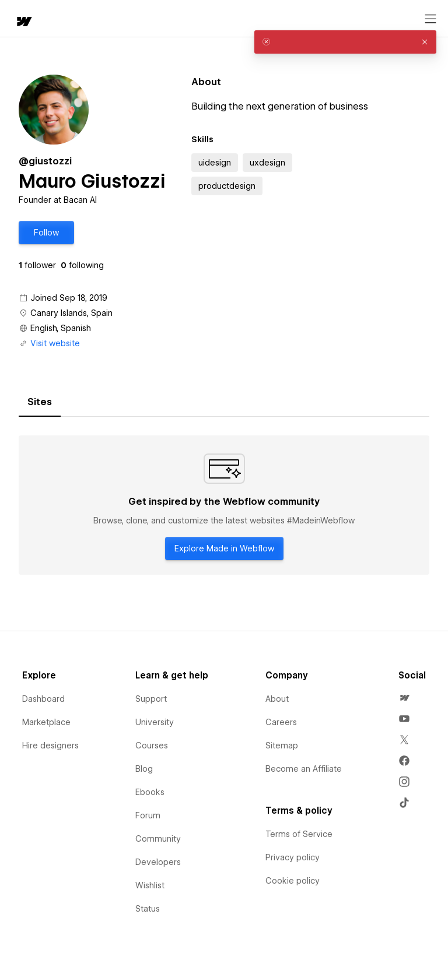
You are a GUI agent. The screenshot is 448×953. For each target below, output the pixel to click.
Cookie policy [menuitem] (292, 880)
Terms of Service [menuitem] (298, 834)
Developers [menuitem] (158, 862)
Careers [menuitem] (281, 722)
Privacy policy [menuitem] (292, 857)
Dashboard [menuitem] (43, 699)
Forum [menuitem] (147, 815)
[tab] (40, 402)
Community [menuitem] (158, 838)
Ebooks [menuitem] (149, 792)
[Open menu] (430, 19)
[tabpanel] (224, 505)
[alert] (345, 42)
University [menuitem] (154, 722)
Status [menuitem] (147, 908)
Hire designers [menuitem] (50, 745)
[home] (23, 22)
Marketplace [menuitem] (46, 722)
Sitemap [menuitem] (281, 745)
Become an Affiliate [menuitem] (303, 768)
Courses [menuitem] (151, 745)
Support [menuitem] (151, 699)
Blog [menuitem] (144, 768)
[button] (46, 232)
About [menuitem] (277, 699)
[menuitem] (404, 698)
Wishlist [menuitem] (149, 885)
